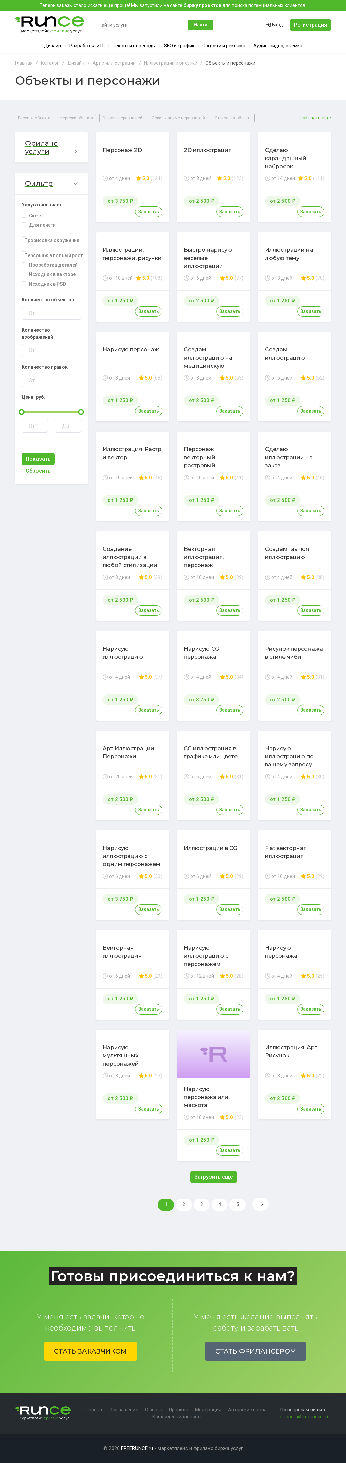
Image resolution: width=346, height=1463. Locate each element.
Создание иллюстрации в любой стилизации (130, 557)
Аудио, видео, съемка (277, 45)
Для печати (42, 225)
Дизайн (52, 45)
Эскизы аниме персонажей (178, 118)
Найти (200, 24)
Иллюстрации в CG (210, 848)
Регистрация (310, 25)
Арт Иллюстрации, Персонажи (129, 752)
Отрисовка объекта (233, 118)
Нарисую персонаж (131, 349)
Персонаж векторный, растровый (200, 457)
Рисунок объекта (34, 118)
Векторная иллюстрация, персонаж (204, 557)
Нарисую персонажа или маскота (206, 1097)
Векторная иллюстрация (122, 952)
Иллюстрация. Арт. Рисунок (291, 1051)
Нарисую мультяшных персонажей (121, 1055)
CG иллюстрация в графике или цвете (211, 752)
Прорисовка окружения (51, 240)
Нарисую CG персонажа (201, 652)
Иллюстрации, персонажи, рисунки (132, 254)
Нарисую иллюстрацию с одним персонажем (131, 856)
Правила (178, 1409)
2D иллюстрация (208, 150)
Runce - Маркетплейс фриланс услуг (50, 24)
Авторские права (247, 1409)
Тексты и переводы (134, 45)
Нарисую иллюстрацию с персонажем (206, 956)
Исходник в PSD (47, 284)
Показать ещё (315, 117)
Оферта (153, 1409)
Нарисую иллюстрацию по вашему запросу (289, 756)
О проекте (92, 1409)
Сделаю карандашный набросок (285, 158)
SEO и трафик (179, 45)
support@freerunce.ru (304, 1416)
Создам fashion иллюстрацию (287, 553)
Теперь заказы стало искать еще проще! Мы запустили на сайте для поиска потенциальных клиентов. (173, 5)
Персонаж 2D (122, 150)
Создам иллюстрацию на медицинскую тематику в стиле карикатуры (208, 365)
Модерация (208, 1409)
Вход (274, 24)
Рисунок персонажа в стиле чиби (294, 652)
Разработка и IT (86, 45)
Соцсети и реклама (223, 45)
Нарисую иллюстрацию (123, 652)
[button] (51, 147)
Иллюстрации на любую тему (289, 254)
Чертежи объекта (76, 118)
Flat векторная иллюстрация (286, 852)
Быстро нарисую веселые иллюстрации (208, 258)
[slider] (22, 412)
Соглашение (124, 1409)
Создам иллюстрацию (285, 353)
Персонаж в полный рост (53, 255)
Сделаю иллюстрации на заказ (289, 457)
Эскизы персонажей (122, 118)
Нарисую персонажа (281, 952)
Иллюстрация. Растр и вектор (132, 453)
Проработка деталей (53, 265)
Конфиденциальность (177, 1416)
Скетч (36, 215)
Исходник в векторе (52, 274)
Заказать (148, 211)
